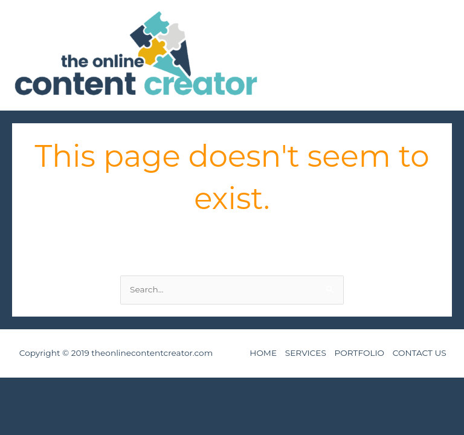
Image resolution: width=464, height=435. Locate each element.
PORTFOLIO (360, 353)
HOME (263, 353)
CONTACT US (419, 353)
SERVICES (305, 353)
